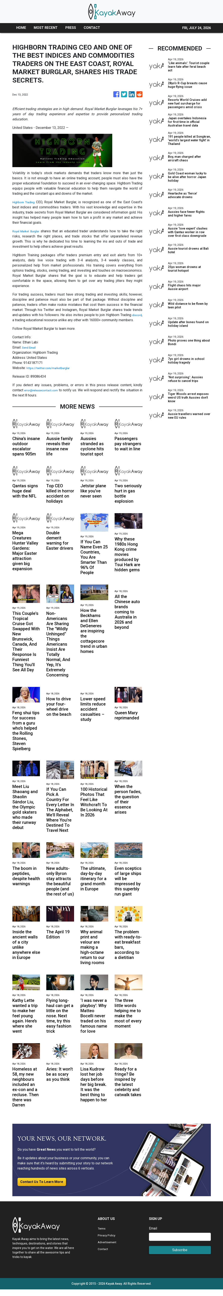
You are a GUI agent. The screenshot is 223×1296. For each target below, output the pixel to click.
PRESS (70, 28)
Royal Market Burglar (28, 231)
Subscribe (179, 1257)
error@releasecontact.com (43, 390)
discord (136, 315)
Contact (103, 1255)
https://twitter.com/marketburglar (51, 368)
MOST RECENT (46, 28)
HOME (21, 28)
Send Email (30, 347)
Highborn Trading (25, 202)
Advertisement (109, 1249)
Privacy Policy (108, 1242)
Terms (102, 1235)
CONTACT (92, 28)
